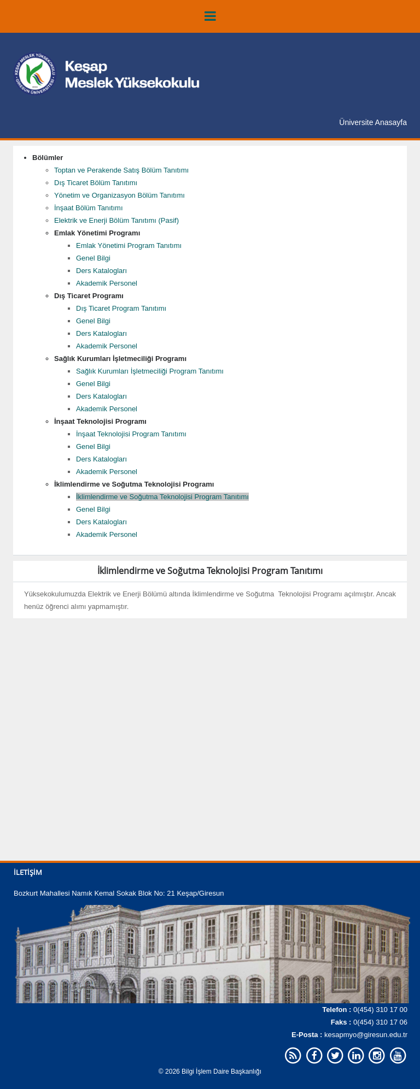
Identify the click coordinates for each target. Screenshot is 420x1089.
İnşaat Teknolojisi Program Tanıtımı (131, 434)
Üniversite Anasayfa (373, 122)
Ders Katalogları (101, 271)
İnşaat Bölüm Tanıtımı (88, 208)
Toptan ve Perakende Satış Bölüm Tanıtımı (121, 170)
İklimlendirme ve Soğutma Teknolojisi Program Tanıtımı (162, 497)
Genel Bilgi (93, 258)
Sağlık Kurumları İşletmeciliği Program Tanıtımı (150, 371)
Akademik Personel (106, 283)
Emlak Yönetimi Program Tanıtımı (129, 245)
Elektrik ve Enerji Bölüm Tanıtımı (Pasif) (116, 220)
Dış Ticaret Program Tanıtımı (121, 308)
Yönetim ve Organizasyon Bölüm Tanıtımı (119, 195)
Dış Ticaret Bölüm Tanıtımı (95, 183)
